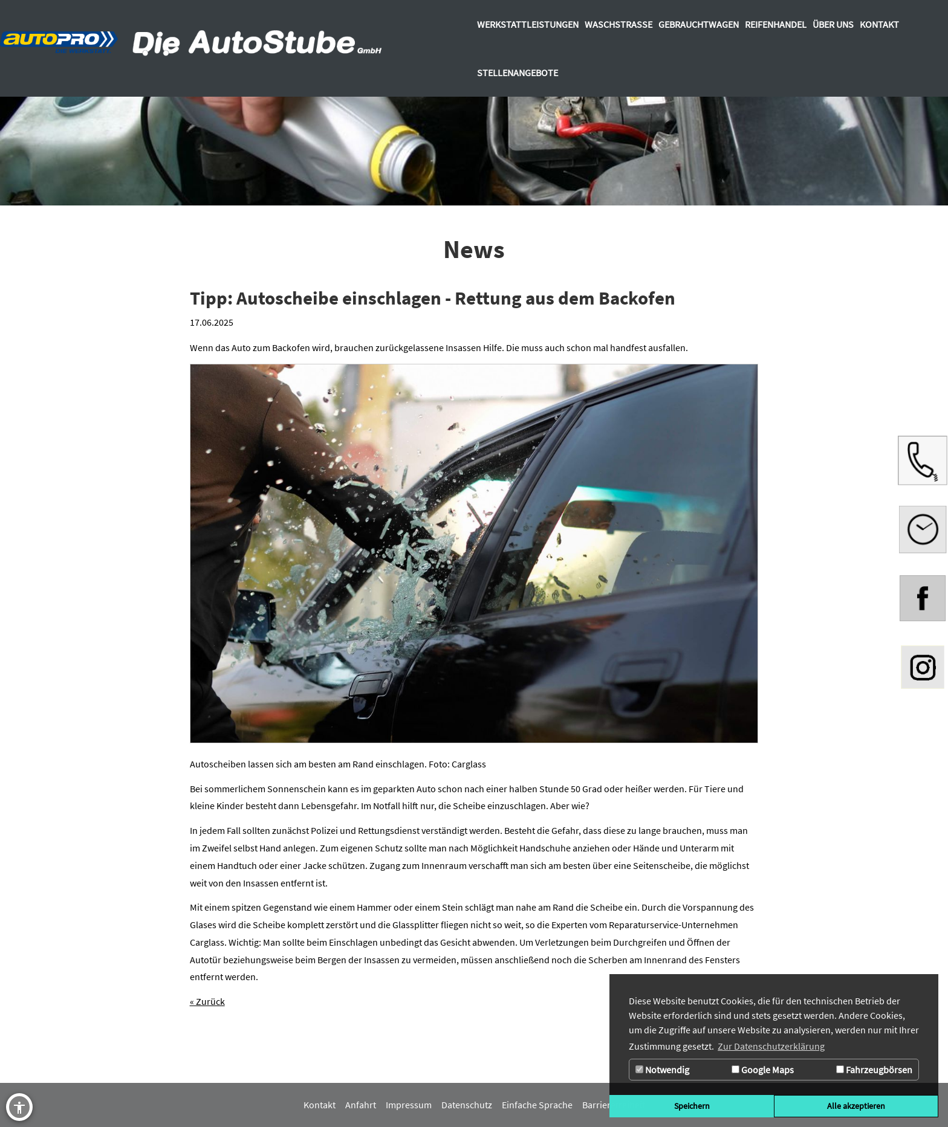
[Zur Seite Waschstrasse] (618, 24)
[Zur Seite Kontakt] (879, 24)
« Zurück (207, 1001)
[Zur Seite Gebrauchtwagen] (698, 24)
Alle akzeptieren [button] (856, 1105)
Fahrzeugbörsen (874, 1070)
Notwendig (662, 1070)
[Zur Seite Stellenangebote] (517, 72)
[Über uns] (833, 24)
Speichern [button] (692, 1105)
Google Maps (763, 1070)
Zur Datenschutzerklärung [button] (771, 1046)
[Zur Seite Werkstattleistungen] (528, 24)
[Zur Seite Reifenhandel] (776, 24)
